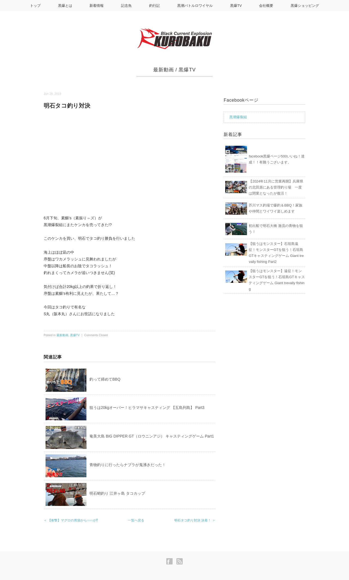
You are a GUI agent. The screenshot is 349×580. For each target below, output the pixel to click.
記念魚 (126, 6)
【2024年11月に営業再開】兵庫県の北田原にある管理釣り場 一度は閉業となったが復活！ (276, 187)
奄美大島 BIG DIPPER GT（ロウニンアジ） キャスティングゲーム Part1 (151, 436)
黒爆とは (65, 6)
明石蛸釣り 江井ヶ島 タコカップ (117, 493)
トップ (35, 6)
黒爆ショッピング (305, 6)
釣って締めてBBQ (105, 379)
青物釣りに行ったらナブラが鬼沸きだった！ (127, 465)
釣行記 (154, 6)
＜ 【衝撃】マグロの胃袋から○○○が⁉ (71, 520)
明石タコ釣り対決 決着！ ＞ (194, 520)
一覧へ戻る (136, 520)
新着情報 (96, 6)
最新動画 (163, 69)
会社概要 (266, 6)
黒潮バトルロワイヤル (195, 6)
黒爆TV (236, 6)
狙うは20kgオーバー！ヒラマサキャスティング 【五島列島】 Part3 (146, 407)
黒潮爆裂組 (238, 117)
